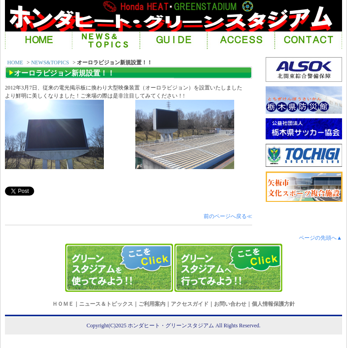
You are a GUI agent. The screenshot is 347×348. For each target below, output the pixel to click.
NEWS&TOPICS (50, 62)
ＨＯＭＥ (63, 304)
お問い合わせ (230, 304)
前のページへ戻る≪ (228, 216)
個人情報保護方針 (273, 304)
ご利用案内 (151, 304)
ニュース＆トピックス (106, 304)
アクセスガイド (190, 304)
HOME (15, 62)
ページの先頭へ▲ (320, 238)
